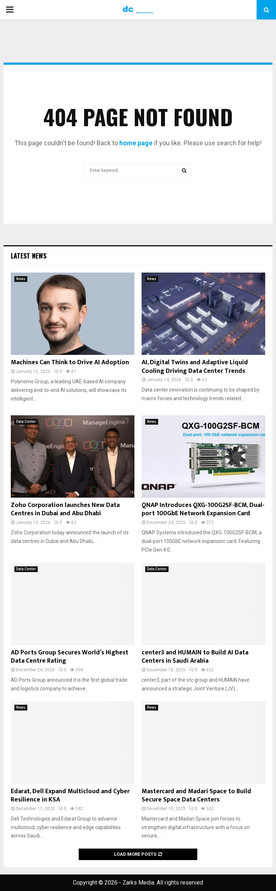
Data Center (26, 422)
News (21, 279)
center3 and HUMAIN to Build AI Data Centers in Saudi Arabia (195, 656)
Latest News (28, 255)
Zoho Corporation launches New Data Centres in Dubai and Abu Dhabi (65, 509)
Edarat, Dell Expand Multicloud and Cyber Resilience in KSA (70, 795)
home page (135, 143)
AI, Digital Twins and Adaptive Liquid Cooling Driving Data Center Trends (195, 366)
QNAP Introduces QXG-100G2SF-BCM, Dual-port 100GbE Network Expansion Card (203, 509)
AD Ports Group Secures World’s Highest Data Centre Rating (69, 656)
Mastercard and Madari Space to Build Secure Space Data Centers (196, 795)
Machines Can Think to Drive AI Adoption (70, 362)
